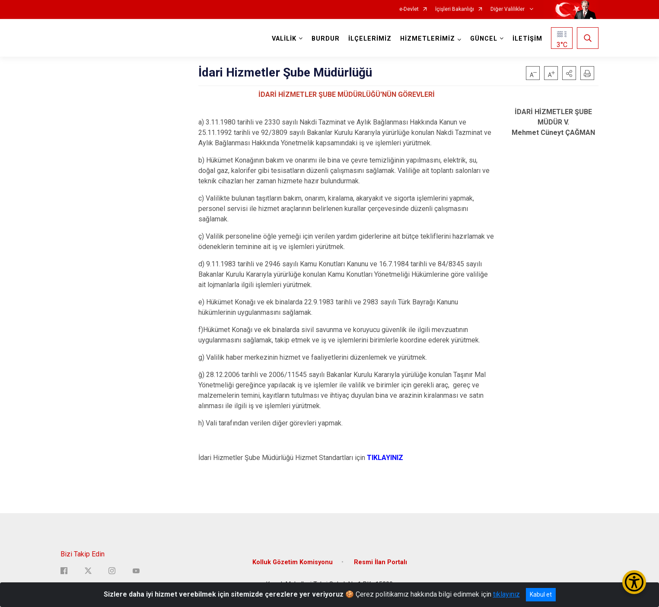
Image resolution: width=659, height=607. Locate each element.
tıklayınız (506, 594)
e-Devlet (409, 9)
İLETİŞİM (527, 38)
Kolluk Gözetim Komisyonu (292, 561)
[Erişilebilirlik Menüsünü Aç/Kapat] (634, 582)
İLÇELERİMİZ (370, 38)
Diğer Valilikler (508, 9)
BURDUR (326, 38)
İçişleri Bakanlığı (454, 9)
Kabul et (541, 594)
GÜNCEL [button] (483, 38)
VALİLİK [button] (284, 38)
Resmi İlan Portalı (380, 561)
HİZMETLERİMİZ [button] (427, 38)
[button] (569, 73)
